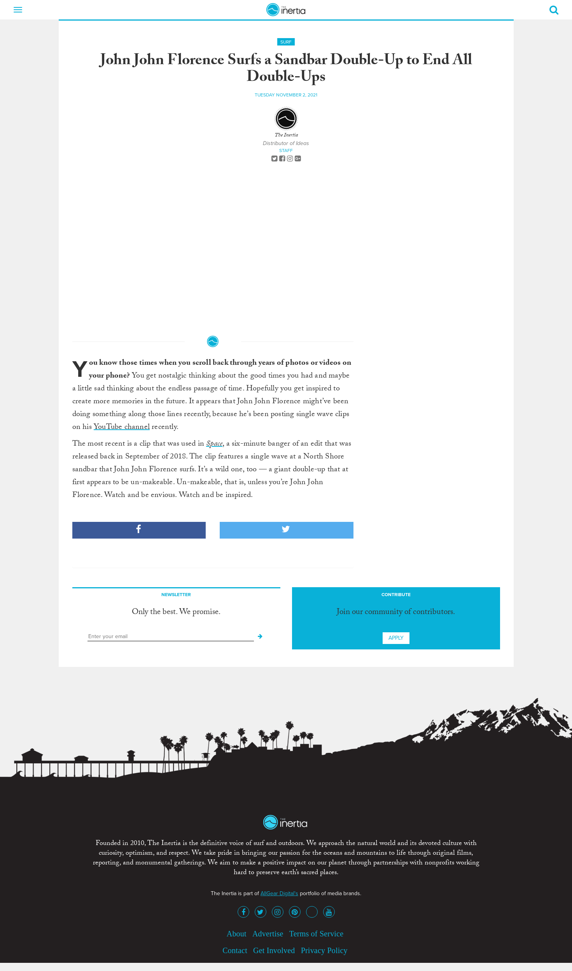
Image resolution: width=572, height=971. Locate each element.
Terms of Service (316, 933)
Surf (286, 42)
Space (214, 444)
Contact (234, 950)
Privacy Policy (324, 950)
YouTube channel (122, 427)
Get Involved (274, 950)
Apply (396, 638)
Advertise (267, 933)
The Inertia (286, 135)
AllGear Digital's (279, 893)
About (237, 933)
